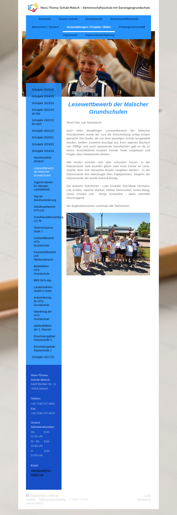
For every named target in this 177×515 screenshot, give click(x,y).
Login (147, 495)
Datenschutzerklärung (52, 499)
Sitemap (53, 495)
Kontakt (30, 499)
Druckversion (36, 495)
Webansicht (144, 499)
